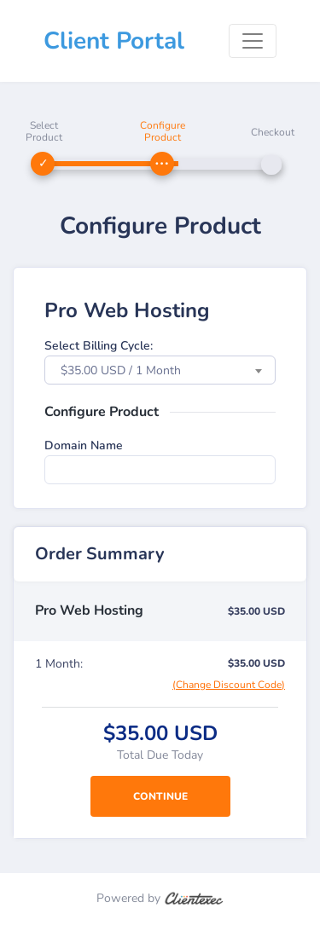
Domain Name (83, 445)
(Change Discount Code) (228, 684)
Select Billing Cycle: (98, 346)
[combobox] (160, 370)
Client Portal (114, 41)
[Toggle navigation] (252, 41)
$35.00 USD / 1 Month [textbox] (121, 370)
